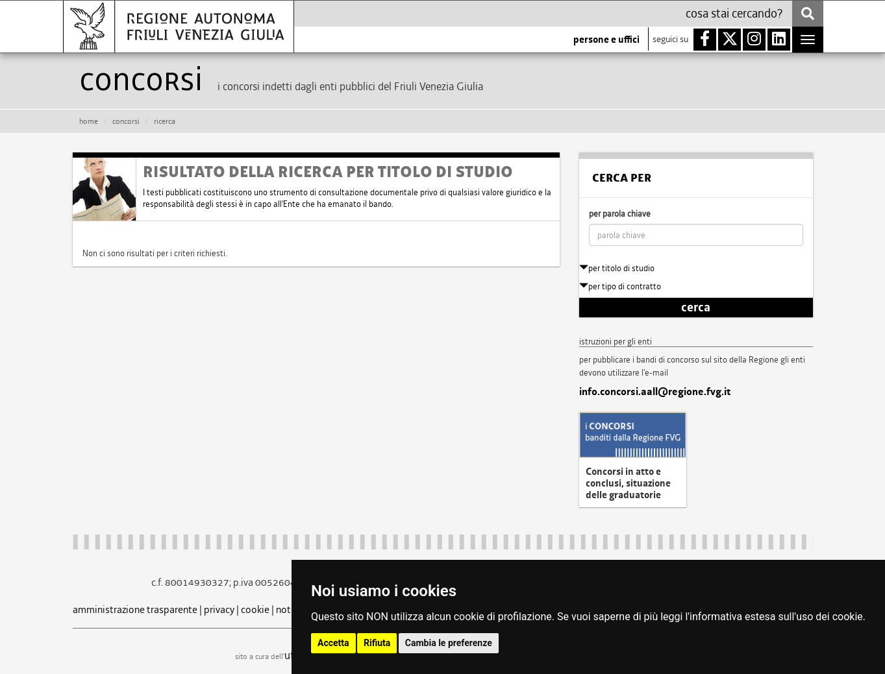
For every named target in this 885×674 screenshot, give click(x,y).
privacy (219, 609)
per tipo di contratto (620, 286)
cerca (695, 307)
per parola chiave (620, 213)
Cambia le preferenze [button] (448, 643)
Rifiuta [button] (377, 643)
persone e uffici (606, 39)
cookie (255, 609)
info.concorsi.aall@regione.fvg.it (654, 392)
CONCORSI (126, 121)
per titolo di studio (616, 268)
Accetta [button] (333, 643)
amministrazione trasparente (135, 609)
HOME (88, 121)
